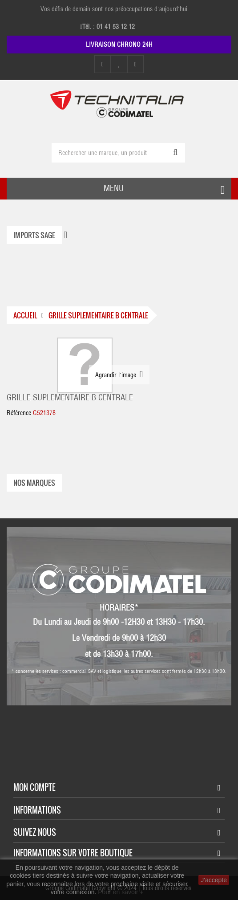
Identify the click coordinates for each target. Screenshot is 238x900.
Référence (19, 413)
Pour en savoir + (120, 892)
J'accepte (214, 880)
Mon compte (34, 787)
